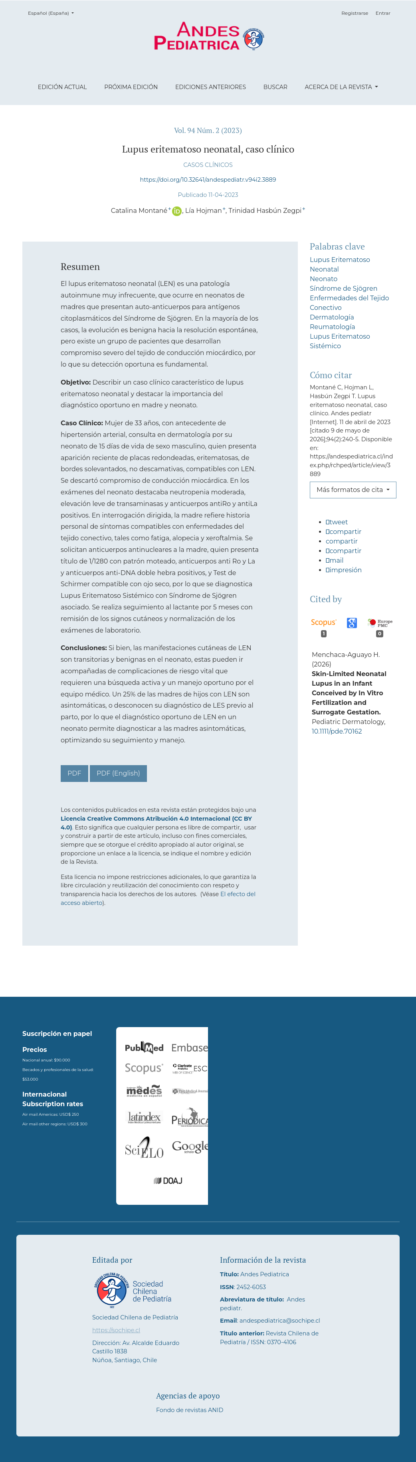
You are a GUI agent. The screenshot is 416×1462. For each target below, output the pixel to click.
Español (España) (53, 12)
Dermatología (332, 317)
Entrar (383, 13)
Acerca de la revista (339, 87)
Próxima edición (131, 87)
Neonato (323, 279)
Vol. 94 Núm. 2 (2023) (208, 130)
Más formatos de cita (351, 490)
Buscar (275, 87)
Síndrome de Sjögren (344, 288)
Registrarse (354, 13)
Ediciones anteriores (210, 87)
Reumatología (332, 327)
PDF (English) (118, 773)
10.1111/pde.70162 (337, 760)
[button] (352, 526)
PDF (74, 773)
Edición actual (62, 87)
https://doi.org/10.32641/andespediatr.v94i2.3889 (208, 179)
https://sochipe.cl (116, 1330)
